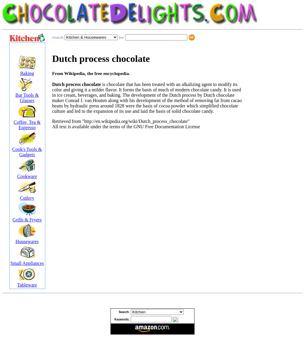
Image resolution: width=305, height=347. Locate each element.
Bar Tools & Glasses (27, 98)
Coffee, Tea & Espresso (27, 125)
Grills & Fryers (27, 219)
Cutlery (27, 198)
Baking (27, 73)
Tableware (27, 284)
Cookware (27, 176)
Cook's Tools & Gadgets (27, 152)
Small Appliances (27, 263)
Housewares (27, 241)
